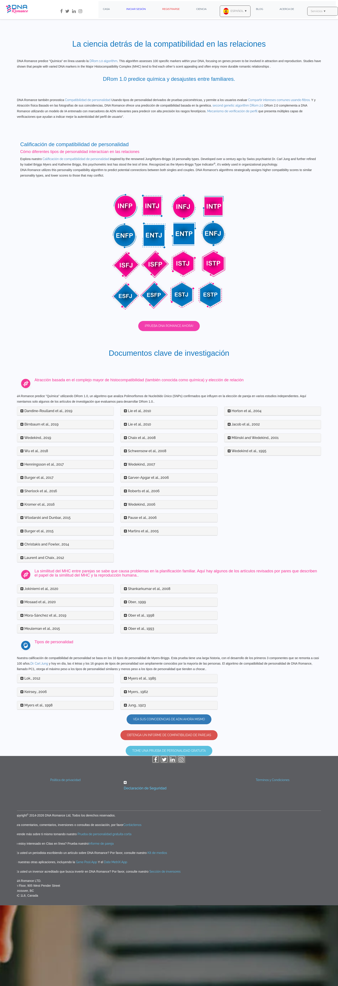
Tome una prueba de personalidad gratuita (169, 831)
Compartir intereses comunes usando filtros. (279, 180)
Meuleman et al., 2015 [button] (40, 709)
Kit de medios (157, 933)
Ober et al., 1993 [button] (139, 709)
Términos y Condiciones (272, 861)
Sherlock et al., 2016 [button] (38, 572)
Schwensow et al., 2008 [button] (145, 532)
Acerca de (287, 9)
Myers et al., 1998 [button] (36, 786)
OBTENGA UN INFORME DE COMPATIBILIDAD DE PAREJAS (169, 815)
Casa (106, 9)
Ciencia (201, 9)
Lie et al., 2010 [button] (137, 492)
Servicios (318, 11)
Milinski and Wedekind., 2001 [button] (253, 518)
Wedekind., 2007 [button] (139, 545)
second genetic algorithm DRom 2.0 (238, 186)
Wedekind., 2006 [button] (139, 585)
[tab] (65, 492)
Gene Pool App (86, 943)
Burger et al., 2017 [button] (36, 558)
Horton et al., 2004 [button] (245, 492)
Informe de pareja (101, 924)
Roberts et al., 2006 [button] (142, 572)
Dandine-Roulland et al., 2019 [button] (46, 492)
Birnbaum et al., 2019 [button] (39, 505)
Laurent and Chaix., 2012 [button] (42, 638)
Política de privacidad (65, 861)
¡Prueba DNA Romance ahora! (169, 406)
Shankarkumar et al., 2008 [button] (147, 669)
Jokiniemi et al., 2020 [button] (39, 669)
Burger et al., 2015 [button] (37, 612)
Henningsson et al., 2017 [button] (42, 545)
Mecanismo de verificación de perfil (232, 192)
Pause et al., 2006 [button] (140, 598)
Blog (259, 9)
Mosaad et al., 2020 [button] (38, 683)
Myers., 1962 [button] (136, 772)
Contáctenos (133, 905)
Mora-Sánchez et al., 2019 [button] (43, 696)
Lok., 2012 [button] (30, 759)
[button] (169, 866)
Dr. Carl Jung (39, 744)
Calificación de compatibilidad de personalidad (76, 239)
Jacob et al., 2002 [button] (244, 505)
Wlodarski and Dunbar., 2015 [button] (45, 598)
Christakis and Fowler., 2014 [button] (44, 625)
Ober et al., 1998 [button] (139, 696)
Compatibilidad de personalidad (88, 180)
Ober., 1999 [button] (135, 683)
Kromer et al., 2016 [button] (37, 585)
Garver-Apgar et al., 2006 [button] (146, 558)
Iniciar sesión (136, 9)
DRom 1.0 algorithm (103, 61)
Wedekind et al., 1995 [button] (247, 532)
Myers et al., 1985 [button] (140, 759)
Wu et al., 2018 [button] (34, 532)
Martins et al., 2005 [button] (141, 612)
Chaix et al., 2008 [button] (140, 518)
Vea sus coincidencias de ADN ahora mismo (169, 800)
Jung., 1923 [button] (135, 786)
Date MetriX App (115, 943)
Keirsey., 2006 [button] (33, 772)
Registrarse (171, 9)
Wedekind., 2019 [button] (35, 518)
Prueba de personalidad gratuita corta (104, 915)
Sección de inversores (165, 952)
